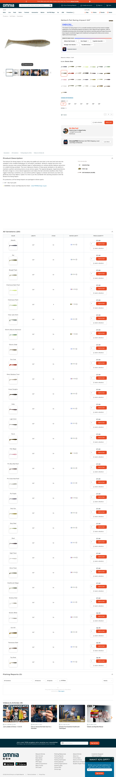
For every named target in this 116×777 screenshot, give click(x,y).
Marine (42, 12)
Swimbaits (20, 16)
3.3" (75, 104)
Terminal (26, 12)
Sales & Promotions (41, 763)
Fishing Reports (58, 756)
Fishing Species (58, 761)
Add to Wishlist (97, 122)
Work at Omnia (77, 760)
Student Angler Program (80, 763)
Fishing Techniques (60, 760)
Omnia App (57, 769)
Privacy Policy (42, 774)
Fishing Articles (58, 758)
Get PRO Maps (51, 12)
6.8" (99, 104)
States (93, 12)
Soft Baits (12, 16)
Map (87, 12)
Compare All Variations (67, 97)
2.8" (69, 104)
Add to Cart (109, 122)
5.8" (93, 104)
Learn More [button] (107, 141)
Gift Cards (38, 767)
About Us (75, 756)
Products (5, 16)
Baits (4, 12)
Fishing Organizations (60, 763)
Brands (101, 12)
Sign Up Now (94, 743)
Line (9, 12)
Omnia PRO (57, 767)
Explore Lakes (58, 765)
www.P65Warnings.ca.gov (39, 186)
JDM (63, 12)
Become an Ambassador (80, 761)
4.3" (81, 104)
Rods (14, 12)
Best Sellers (39, 758)
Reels (20, 12)
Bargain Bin (39, 760)
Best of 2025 (39, 765)
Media (109, 13)
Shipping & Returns (97, 758)
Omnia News (76, 758)
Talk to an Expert (96, 756)
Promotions (70, 13)
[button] (58, 158)
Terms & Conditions (31, 774)
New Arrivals (39, 756)
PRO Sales (39, 761)
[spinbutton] (92, 243)
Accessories (35, 12)
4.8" (87, 104)
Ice (58, 12)
